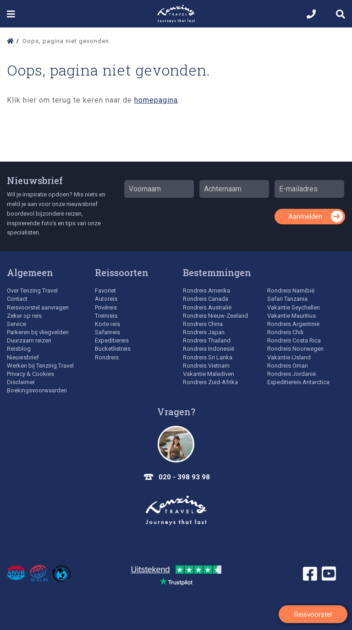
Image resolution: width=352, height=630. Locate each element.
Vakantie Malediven (208, 373)
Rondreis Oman (287, 365)
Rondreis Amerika (206, 290)
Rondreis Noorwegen (295, 348)
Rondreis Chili (285, 332)
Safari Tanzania (287, 298)
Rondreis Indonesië (208, 348)
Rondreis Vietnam (206, 365)
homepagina (156, 100)
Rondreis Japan (204, 332)
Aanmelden (305, 216)
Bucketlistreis (113, 348)
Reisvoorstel (313, 614)
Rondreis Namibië (290, 290)
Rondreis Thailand (207, 340)
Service (16, 323)
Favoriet (105, 290)
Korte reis (107, 323)
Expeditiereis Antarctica (298, 382)
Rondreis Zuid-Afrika (210, 382)
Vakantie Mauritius (291, 315)
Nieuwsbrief (35, 180)
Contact (17, 298)
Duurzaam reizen (29, 340)
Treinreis (106, 315)
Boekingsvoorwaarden (37, 390)
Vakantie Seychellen (293, 307)
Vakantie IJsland (289, 357)
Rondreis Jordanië (291, 373)
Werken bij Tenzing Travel (40, 365)
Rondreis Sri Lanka (207, 357)
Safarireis (107, 332)
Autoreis (106, 298)
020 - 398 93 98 (184, 477)
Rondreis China (203, 323)
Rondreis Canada (205, 298)
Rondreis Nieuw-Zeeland (215, 315)
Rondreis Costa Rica (294, 340)
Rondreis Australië (207, 307)
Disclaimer (21, 382)
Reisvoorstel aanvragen (38, 307)
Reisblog (19, 348)
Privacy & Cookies (30, 373)
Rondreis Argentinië (293, 323)
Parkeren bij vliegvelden (38, 332)
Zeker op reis (24, 315)
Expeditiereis (112, 340)
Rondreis (107, 357)
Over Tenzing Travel (32, 290)
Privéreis (106, 307)
